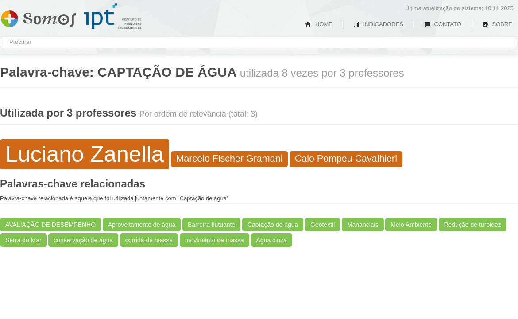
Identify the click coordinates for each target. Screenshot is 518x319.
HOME (318, 24)
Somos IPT (38, 16)
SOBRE (497, 24)
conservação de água (83, 240)
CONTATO (442, 24)
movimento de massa (214, 240)
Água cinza (271, 240)
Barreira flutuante (211, 224)
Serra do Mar (23, 240)
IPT (113, 16)
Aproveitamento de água (142, 224)
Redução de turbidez (472, 224)
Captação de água (272, 224)
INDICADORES (378, 24)
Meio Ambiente (411, 224)
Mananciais (363, 224)
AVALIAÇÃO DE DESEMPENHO (50, 224)
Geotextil (322, 224)
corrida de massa (149, 240)
